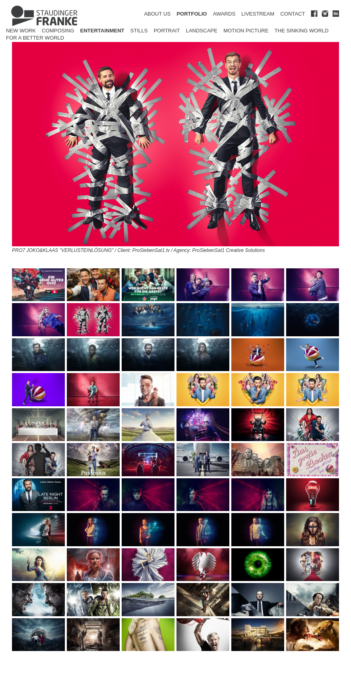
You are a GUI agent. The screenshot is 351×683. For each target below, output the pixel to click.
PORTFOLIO (192, 14)
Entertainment (102, 31)
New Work (21, 31)
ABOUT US (157, 14)
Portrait (167, 31)
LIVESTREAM (257, 14)
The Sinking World (302, 31)
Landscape (201, 31)
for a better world (35, 38)
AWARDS (224, 14)
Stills (139, 31)
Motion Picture (246, 31)
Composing (58, 31)
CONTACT (292, 14)
